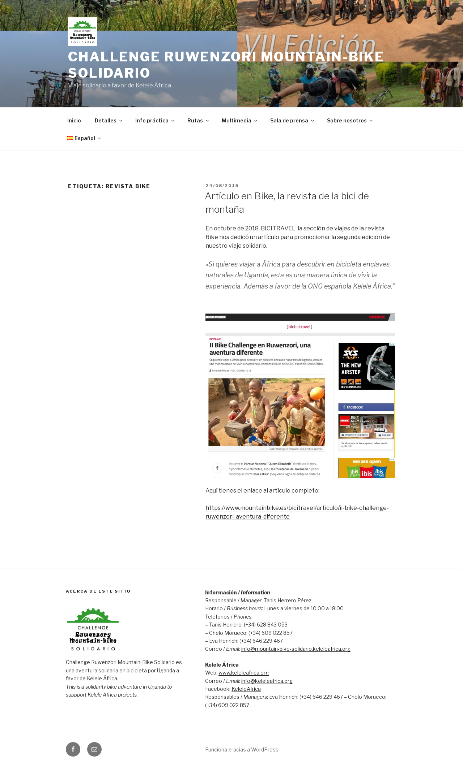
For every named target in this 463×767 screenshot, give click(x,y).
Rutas (198, 120)
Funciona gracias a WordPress (242, 749)
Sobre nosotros (350, 120)
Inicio (74, 120)
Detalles (109, 120)
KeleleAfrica (246, 689)
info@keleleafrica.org (267, 681)
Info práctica (155, 120)
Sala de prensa (292, 120)
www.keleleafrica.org (243, 673)
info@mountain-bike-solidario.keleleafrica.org (296, 649)
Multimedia (240, 120)
